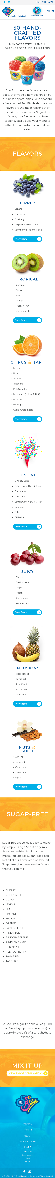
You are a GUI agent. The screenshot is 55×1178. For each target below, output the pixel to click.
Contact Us (27, 1151)
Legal (27, 1161)
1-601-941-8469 (44, 2)
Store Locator (27, 1155)
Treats (27, 1124)
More (27, 1147)
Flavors (27, 1130)
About (27, 1136)
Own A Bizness (27, 1141)
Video (27, 1158)
